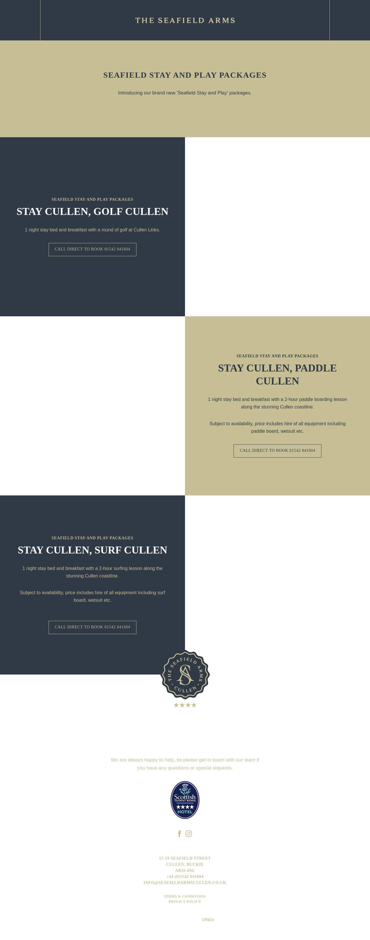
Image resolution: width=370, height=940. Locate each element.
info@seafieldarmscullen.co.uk (185, 882)
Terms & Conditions (185, 896)
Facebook (350, 20)
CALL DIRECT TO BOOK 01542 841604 (277, 450)
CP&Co (208, 920)
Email (20, 20)
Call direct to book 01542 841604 (92, 249)
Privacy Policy (185, 902)
